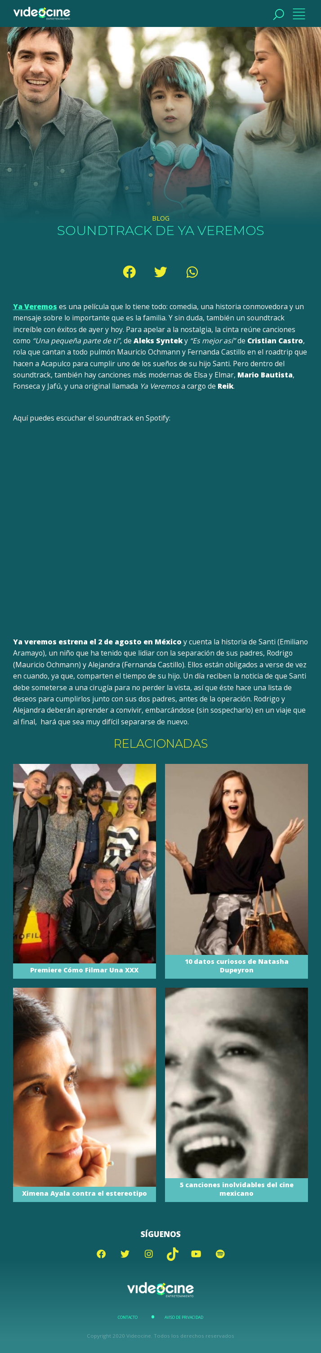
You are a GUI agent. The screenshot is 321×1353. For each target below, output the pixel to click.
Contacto (128, 1317)
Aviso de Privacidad (184, 1317)
